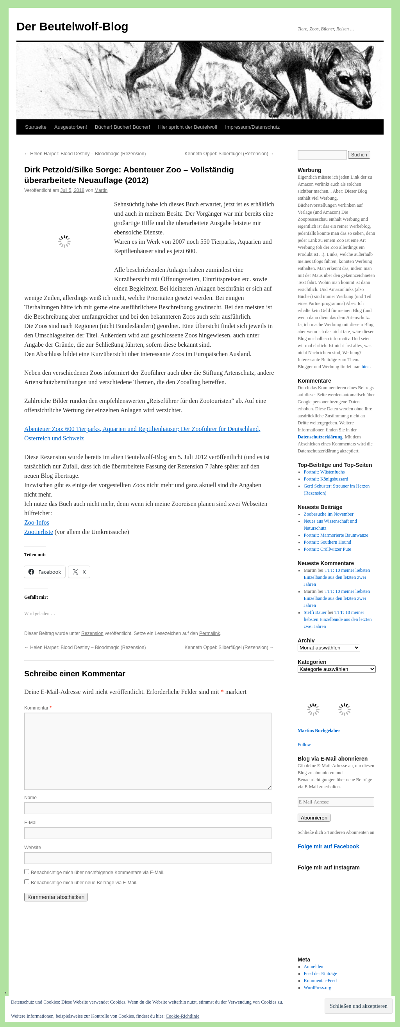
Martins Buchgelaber (319, 730)
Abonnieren (314, 818)
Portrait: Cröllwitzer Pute (327, 549)
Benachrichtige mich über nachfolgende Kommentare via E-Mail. (97, 872)
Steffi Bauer (315, 612)
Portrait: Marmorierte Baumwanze (336, 535)
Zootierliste (38, 532)
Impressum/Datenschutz (252, 127)
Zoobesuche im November (329, 514)
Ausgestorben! (70, 127)
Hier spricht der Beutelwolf (187, 127)
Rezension (92, 633)
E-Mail (31, 822)
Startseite (35, 127)
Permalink (209, 633)
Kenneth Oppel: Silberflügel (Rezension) (229, 153)
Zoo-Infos (36, 522)
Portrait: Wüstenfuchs (324, 472)
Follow (304, 744)
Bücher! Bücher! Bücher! (122, 127)
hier (366, 366)
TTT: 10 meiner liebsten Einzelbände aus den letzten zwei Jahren (337, 577)
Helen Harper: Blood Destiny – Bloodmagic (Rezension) (85, 153)
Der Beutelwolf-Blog (72, 26)
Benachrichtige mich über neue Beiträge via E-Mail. (84, 882)
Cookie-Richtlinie (182, 1016)
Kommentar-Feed (320, 980)
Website (32, 847)
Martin (101, 190)
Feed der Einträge (320, 973)
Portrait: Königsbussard (326, 479)
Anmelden (313, 966)
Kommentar (38, 708)
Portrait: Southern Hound (327, 542)
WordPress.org (317, 987)
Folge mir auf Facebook (328, 846)
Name (30, 797)
